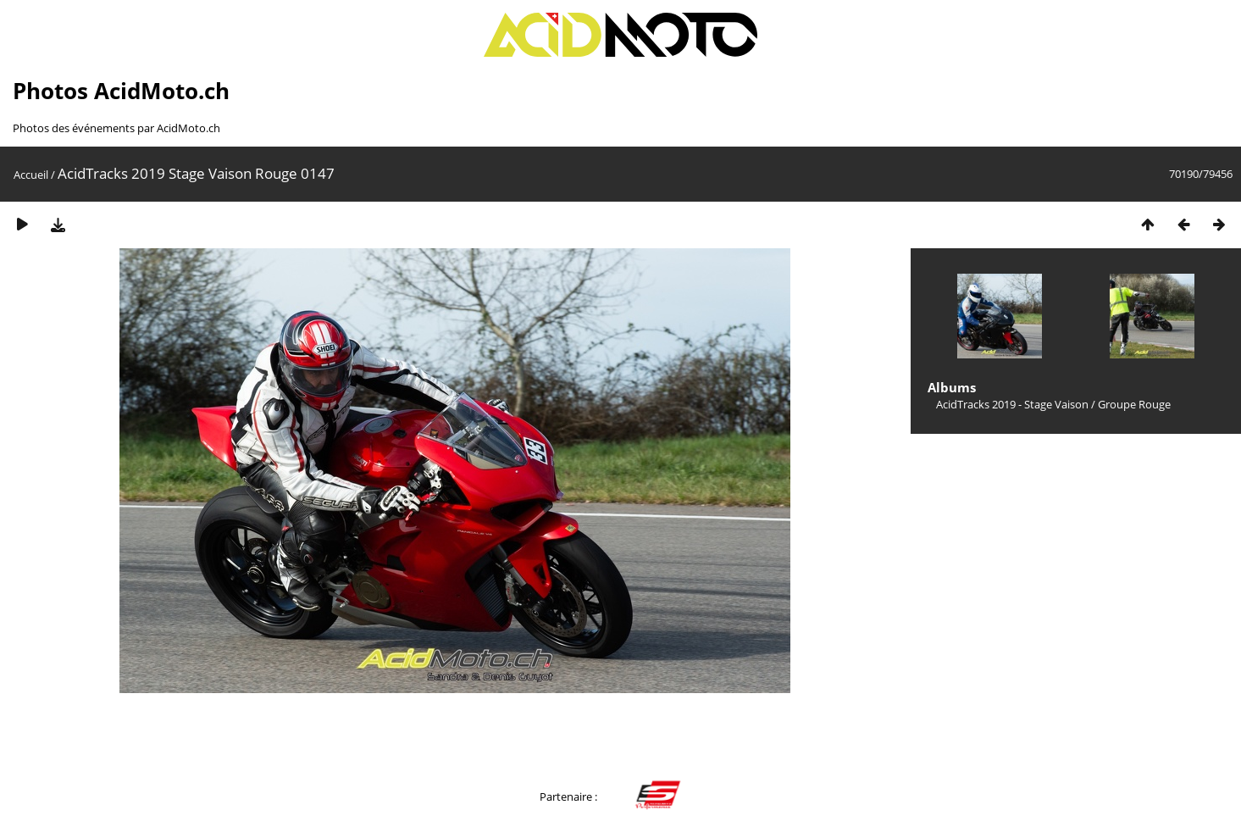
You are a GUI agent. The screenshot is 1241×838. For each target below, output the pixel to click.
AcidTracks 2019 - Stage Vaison (1012, 404)
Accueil (31, 174)
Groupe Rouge (1134, 404)
